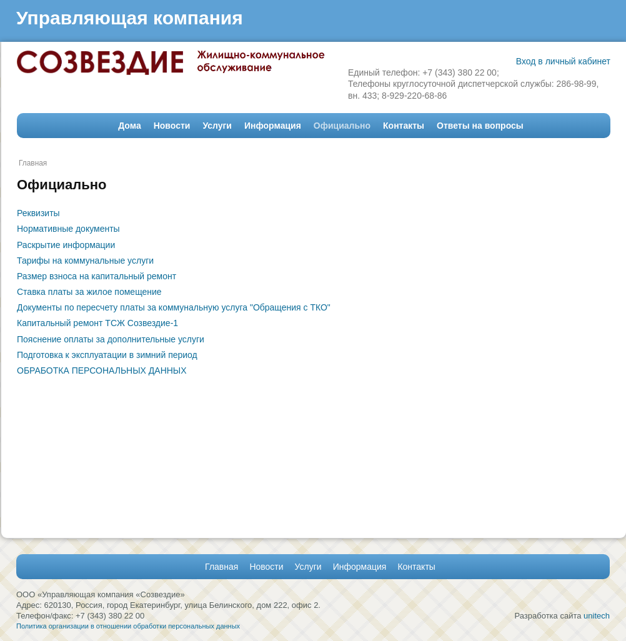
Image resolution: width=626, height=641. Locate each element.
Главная (33, 163)
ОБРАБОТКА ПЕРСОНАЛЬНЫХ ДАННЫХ (102, 370)
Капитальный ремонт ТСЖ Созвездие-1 (97, 323)
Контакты (403, 126)
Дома (129, 126)
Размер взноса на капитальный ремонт (96, 276)
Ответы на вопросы (480, 126)
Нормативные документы (68, 229)
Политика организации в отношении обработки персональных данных (128, 626)
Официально (342, 126)
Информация (272, 126)
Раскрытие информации (66, 245)
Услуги (217, 126)
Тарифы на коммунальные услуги (85, 261)
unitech (597, 615)
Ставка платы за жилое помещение (89, 292)
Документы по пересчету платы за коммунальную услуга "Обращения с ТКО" (173, 307)
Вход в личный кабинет (563, 61)
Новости (172, 126)
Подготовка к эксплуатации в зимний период (107, 355)
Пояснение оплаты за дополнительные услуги (110, 339)
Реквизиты (38, 213)
